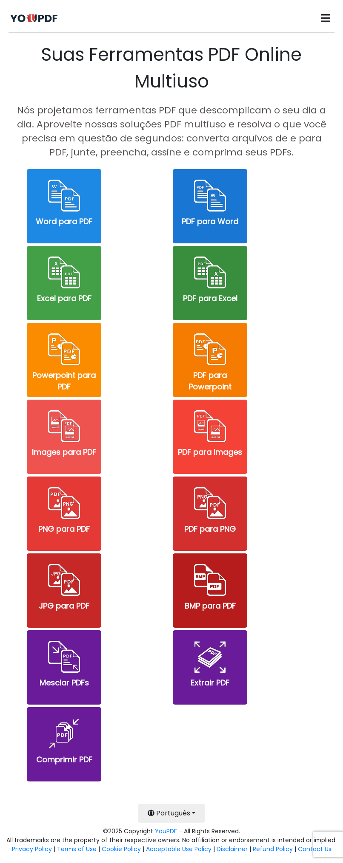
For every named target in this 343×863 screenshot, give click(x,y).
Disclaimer (232, 849)
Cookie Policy (121, 849)
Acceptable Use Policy (179, 849)
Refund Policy (273, 849)
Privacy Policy (32, 849)
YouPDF (166, 831)
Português (169, 813)
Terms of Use (77, 849)
